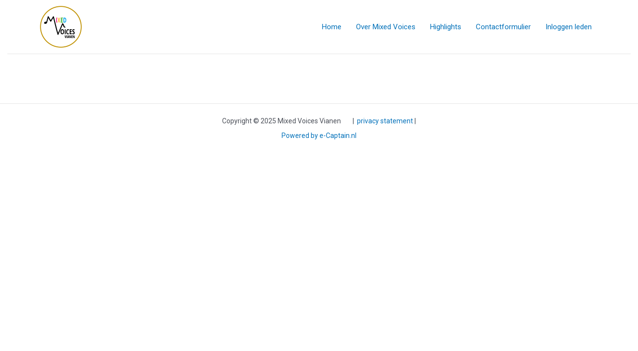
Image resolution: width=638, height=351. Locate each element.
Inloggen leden (568, 26)
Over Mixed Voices (385, 26)
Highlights (445, 26)
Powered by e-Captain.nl (319, 135)
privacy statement (385, 121)
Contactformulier (503, 26)
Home (331, 26)
